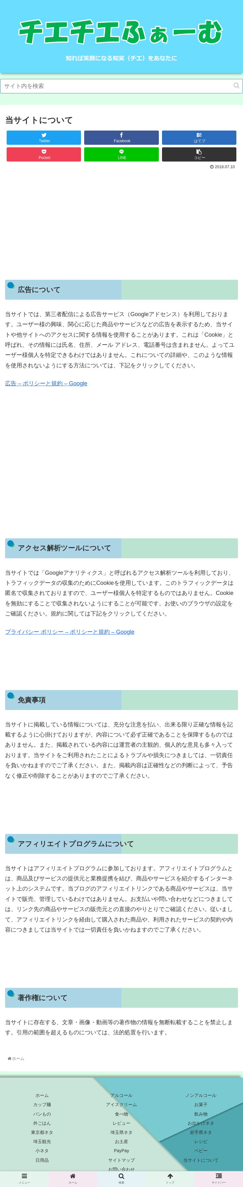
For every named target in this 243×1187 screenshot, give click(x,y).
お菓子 (201, 1104)
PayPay (121, 1150)
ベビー (201, 1150)
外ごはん (42, 1123)
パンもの (42, 1114)
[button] (236, 85)
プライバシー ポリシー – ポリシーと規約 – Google (69, 632)
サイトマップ (121, 1160)
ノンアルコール (200, 1095)
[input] (121, 86)
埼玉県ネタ (121, 1132)
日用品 (42, 1160)
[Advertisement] (121, 218)
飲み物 (201, 1114)
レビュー (121, 1123)
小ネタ (42, 1150)
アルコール (121, 1095)
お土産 (121, 1141)
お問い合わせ (121, 1169)
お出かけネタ (201, 1123)
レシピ (201, 1141)
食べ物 (121, 1114)
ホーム (42, 1095)
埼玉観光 (42, 1141)
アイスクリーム (121, 1104)
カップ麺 (42, 1104)
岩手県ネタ (201, 1132)
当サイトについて (201, 1160)
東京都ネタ (42, 1132)
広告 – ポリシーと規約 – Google (46, 383)
